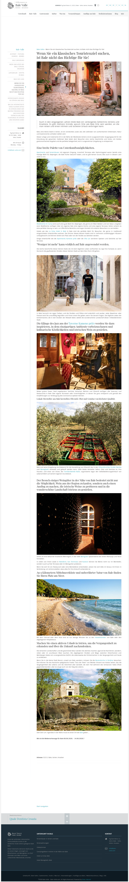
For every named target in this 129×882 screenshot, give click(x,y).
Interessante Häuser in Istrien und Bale (16, 99)
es (122, 5)
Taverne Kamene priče (81, 323)
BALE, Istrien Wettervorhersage (79, 747)
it (116, 5)
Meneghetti (44, 469)
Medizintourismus (105, 14)
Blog (116, 14)
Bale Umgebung (18, 60)
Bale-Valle (33, 14)
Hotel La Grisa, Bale (43, 856)
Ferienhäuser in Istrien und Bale (47, 839)
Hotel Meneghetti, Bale (44, 860)
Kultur (54, 14)
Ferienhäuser (54, 152)
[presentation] (118, 68)
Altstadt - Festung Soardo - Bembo (17, 55)
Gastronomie (44, 14)
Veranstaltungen (74, 14)
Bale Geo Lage (19, 79)
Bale (81, 732)
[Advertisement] (65, 31)
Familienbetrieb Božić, (72, 472)
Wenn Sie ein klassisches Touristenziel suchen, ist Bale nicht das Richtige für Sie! (16, 88)
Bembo (118, 467)
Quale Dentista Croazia (23, 818)
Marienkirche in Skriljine (104, 660)
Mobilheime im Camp (44, 224)
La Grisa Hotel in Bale (57, 231)
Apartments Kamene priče (67, 239)
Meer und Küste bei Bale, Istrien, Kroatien (16, 66)
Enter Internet (86, 879)
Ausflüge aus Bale (89, 14)
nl (125, 5)
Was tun (62, 14)
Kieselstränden (100, 637)
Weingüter (84, 556)
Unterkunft (22, 14)
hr (107, 5)
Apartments (41, 152)
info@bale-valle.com (14, 150)
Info (122, 14)
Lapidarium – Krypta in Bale (16, 74)
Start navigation (42, 806)
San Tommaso (73, 562)
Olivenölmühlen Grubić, (107, 467)
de (113, 5)
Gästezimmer (41, 847)
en (110, 5)
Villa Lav (87, 239)
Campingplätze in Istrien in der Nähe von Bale (52, 851)
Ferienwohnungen (43, 843)
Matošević (62, 562)
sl (119, 5)
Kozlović (85, 562)
